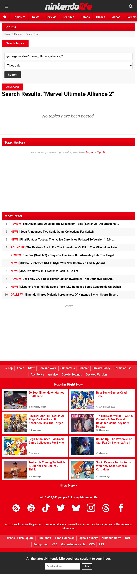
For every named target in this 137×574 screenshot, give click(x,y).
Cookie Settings (72, 374)
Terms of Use (122, 368)
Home (7, 34)
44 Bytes (84, 524)
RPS (101, 544)
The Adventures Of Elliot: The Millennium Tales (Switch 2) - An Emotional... (65, 223)
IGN (127, 538)
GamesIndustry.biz (73, 544)
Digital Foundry (88, 538)
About (20, 368)
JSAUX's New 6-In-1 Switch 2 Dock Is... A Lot (44, 271)
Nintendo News (111, 538)
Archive (53, 374)
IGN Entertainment (55, 524)
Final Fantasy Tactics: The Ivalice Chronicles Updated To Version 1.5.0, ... (63, 239)
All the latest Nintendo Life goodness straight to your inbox (68, 558)
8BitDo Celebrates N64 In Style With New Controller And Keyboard (58, 263)
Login (89, 152)
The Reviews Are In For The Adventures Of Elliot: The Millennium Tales (64, 247)
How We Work (48, 368)
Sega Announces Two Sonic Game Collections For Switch (52, 231)
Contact (83, 368)
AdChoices (97, 524)
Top (9, 368)
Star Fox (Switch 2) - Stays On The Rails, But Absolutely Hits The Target (62, 255)
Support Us (67, 368)
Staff (31, 368)
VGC (54, 544)
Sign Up (101, 152)
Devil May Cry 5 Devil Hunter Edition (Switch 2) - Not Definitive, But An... (63, 279)
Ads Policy (37, 374)
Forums (10, 27)
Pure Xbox (44, 538)
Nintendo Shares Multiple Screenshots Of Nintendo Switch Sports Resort (64, 294)
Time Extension (65, 538)
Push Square (25, 538)
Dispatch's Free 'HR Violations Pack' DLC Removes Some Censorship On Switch (66, 286)
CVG (92, 544)
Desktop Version (96, 374)
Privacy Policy (101, 368)
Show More (68, 485)
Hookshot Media (23, 524)
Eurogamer (41, 544)
